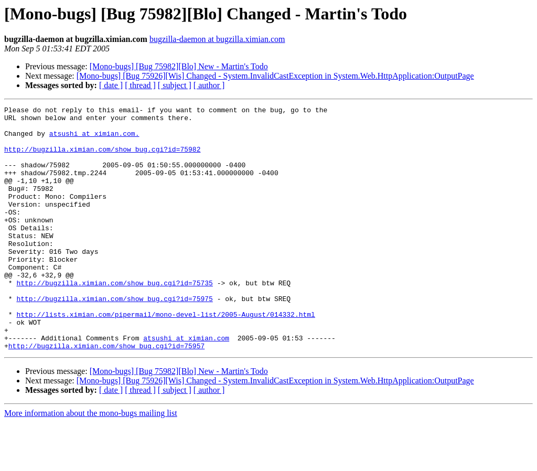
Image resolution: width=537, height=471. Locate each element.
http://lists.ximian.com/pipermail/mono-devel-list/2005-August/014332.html (165, 356)
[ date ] (111, 85)
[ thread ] (140, 85)
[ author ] (209, 85)
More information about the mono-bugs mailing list (90, 461)
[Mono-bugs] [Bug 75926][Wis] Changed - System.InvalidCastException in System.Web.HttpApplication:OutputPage (275, 75)
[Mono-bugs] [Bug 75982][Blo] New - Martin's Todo (179, 66)
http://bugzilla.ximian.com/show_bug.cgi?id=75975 (114, 337)
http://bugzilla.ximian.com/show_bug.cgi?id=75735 (114, 319)
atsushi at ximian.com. (94, 139)
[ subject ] (174, 85)
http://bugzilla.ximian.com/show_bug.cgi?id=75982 (102, 158)
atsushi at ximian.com (186, 385)
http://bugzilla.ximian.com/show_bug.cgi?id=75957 (106, 394)
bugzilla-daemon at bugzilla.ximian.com (217, 39)
